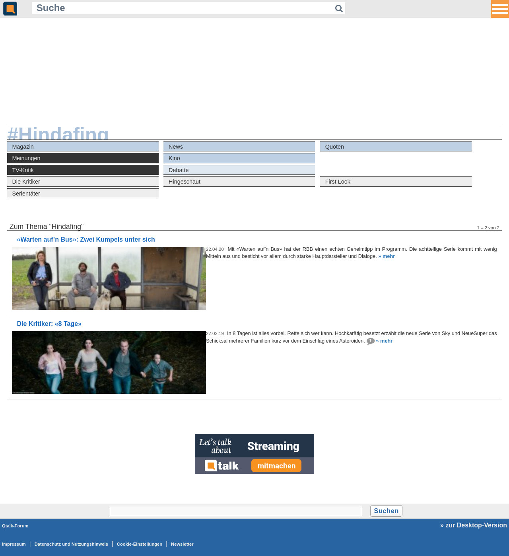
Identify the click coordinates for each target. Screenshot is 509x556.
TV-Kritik (22, 170)
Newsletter (182, 544)
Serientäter (26, 193)
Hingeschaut (184, 181)
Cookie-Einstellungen (139, 544)
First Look (337, 181)
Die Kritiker (26, 181)
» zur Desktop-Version (473, 525)
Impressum (14, 544)
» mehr (386, 256)
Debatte (178, 170)
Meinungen (26, 158)
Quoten (334, 146)
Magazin (22, 146)
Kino (174, 158)
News (176, 146)
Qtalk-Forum (15, 525)
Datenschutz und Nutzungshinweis (71, 544)
